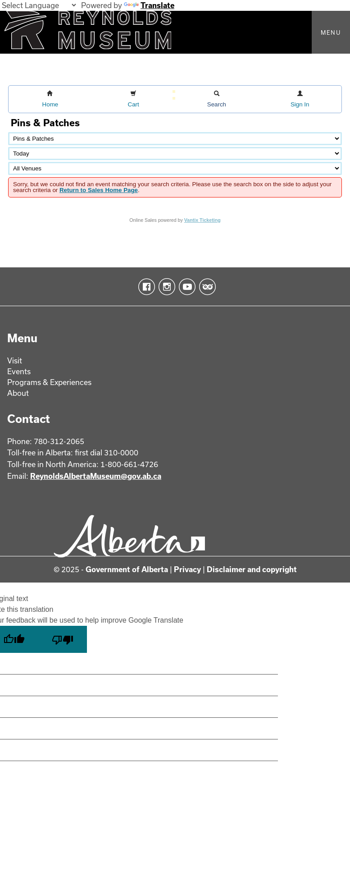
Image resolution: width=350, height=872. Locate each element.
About (18, 393)
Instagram (165, 287)
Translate (149, 5)
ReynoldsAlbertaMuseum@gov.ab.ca (95, 476)
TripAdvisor (205, 287)
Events (19, 371)
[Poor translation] (62, 639)
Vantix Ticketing (202, 220)
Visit (14, 360)
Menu (331, 32)
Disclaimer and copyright (252, 569)
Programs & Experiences (49, 382)
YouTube (185, 287)
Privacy (187, 569)
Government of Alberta (127, 569)
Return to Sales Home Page (98, 190)
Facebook (145, 287)
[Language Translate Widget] (38, 5)
